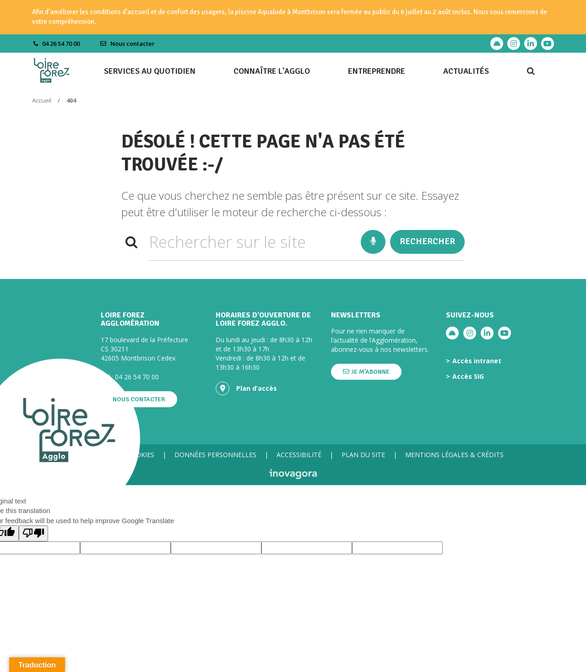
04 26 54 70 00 (137, 376)
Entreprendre (376, 71)
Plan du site (363, 454)
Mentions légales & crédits (454, 454)
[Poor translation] (33, 533)
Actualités (466, 71)
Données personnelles (215, 454)
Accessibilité (299, 454)
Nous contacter (127, 43)
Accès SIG (468, 376)
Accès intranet (476, 361)
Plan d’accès (246, 388)
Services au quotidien (149, 71)
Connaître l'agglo (271, 71)
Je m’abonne (366, 372)
